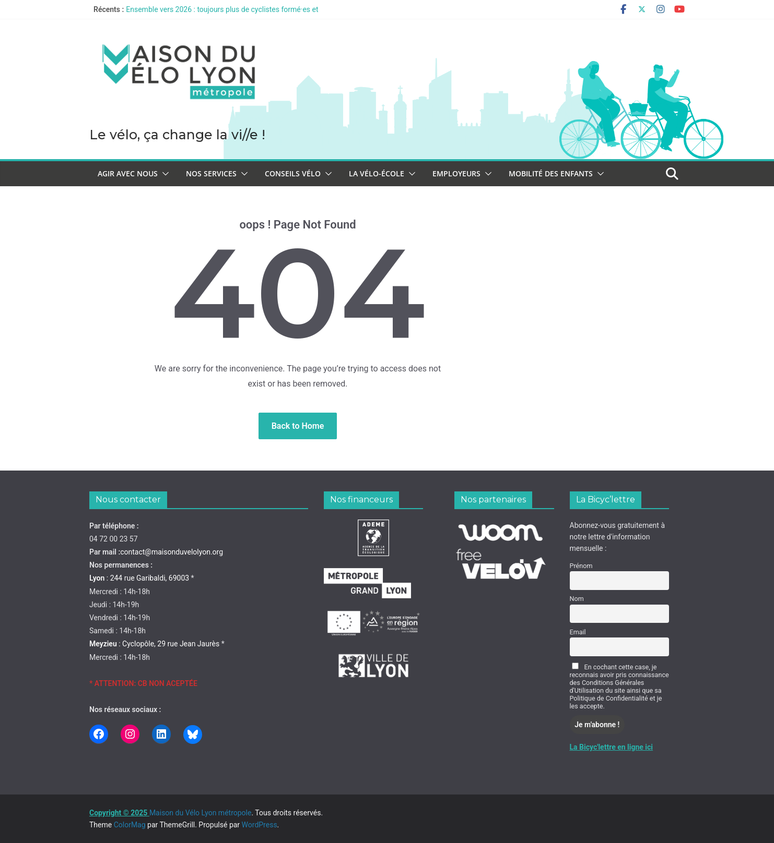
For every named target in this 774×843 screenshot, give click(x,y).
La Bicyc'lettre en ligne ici (611, 747)
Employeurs (456, 173)
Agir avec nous (128, 173)
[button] (163, 173)
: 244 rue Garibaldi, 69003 (139, 578)
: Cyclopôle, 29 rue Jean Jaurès (154, 644)
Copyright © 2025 (119, 813)
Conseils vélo (293, 173)
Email (578, 632)
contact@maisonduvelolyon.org (171, 552)
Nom (577, 599)
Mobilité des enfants (551, 173)
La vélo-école (376, 173)
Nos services (211, 173)
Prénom (581, 566)
